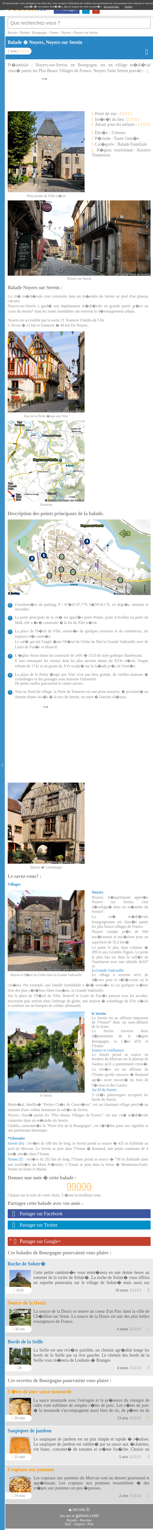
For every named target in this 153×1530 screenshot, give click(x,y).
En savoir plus (111, 6)
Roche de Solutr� (26, 1263)
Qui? (68, 1524)
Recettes (86, 1520)
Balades (72, 1520)
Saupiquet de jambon (29, 1430)
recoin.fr (81, 1509)
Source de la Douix (27, 1302)
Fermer (128, 6)
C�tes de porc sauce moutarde (40, 1391)
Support (79, 1524)
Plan (91, 1524)
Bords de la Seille (25, 1341)
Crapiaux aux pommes (31, 1469)
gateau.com (87, 1515)
